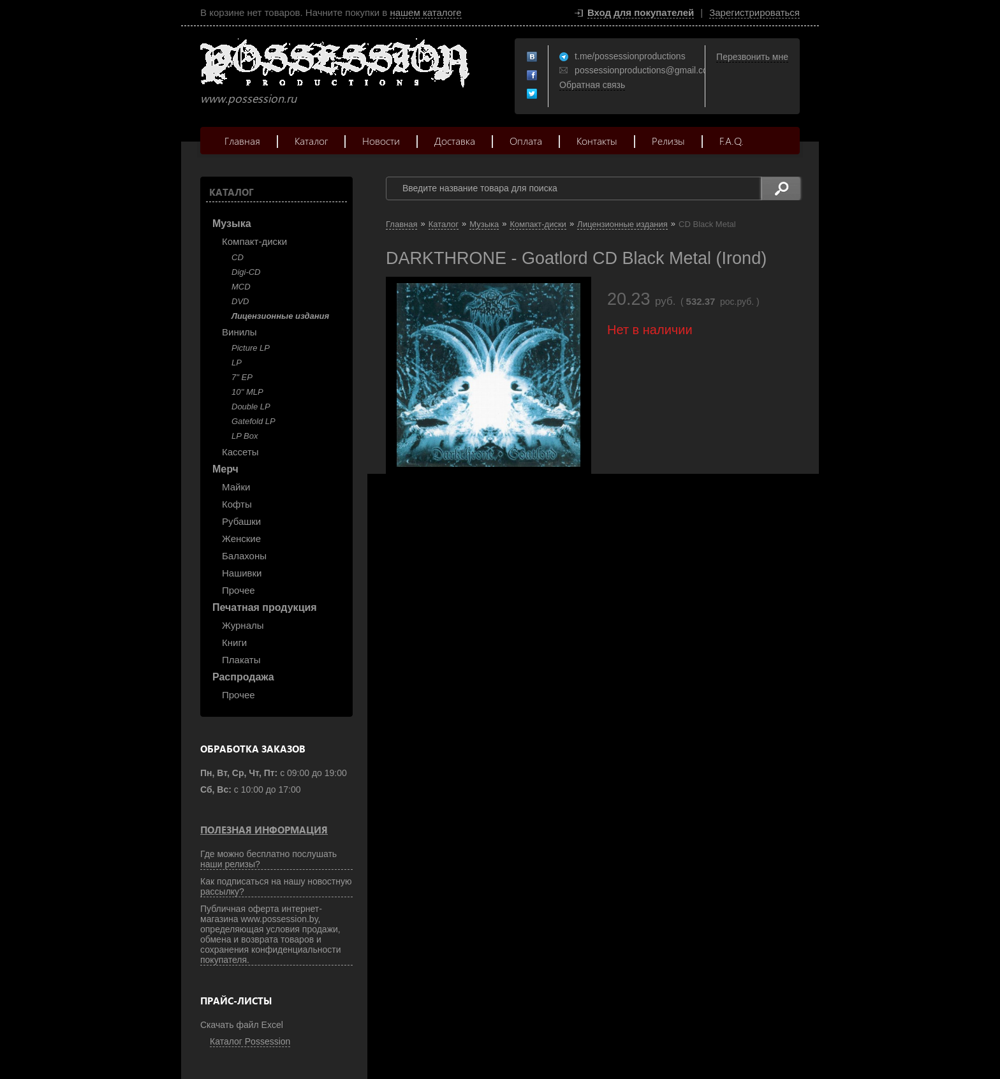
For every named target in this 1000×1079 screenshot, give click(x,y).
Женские (241, 538)
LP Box (245, 436)
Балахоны (244, 555)
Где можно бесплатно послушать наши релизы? (268, 859)
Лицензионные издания (280, 316)
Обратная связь (592, 85)
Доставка (454, 140)
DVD (240, 301)
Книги (234, 642)
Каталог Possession (250, 1041)
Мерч (225, 469)
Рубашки (241, 521)
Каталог (311, 140)
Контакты (597, 140)
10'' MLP (247, 392)
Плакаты (241, 659)
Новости (381, 140)
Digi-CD (246, 272)
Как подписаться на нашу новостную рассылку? (276, 886)
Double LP (251, 406)
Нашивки (242, 573)
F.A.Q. (731, 140)
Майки (236, 486)
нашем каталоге (425, 12)
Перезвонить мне (752, 57)
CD (238, 257)
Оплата (526, 140)
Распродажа (243, 677)
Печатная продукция (264, 607)
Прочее (238, 590)
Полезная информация (264, 829)
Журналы (243, 625)
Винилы (239, 332)
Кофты (237, 504)
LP (237, 362)
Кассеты (240, 451)
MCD (241, 286)
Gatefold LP (254, 421)
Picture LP (251, 348)
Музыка (231, 223)
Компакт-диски (254, 241)
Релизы (668, 140)
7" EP (242, 377)
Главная (242, 140)
